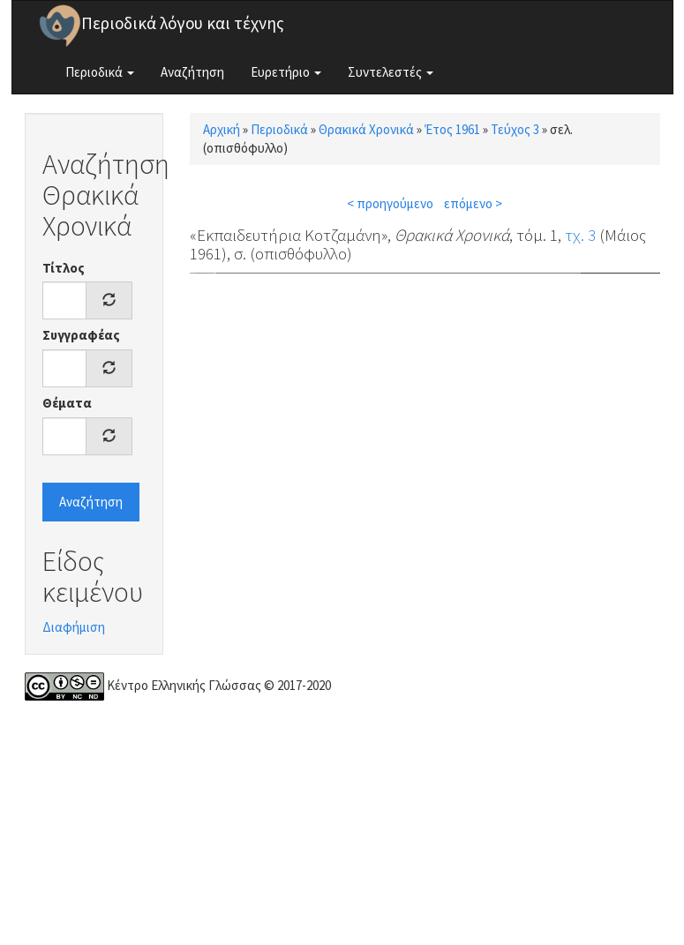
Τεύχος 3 (515, 129)
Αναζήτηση (192, 72)
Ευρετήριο (286, 72)
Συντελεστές (390, 72)
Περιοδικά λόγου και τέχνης (182, 23)
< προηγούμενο (390, 203)
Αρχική (221, 129)
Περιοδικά (99, 72)
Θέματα (67, 402)
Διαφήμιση (73, 627)
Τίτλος (63, 267)
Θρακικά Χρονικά (366, 129)
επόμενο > (473, 203)
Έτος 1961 (452, 129)
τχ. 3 (580, 234)
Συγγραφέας (81, 334)
